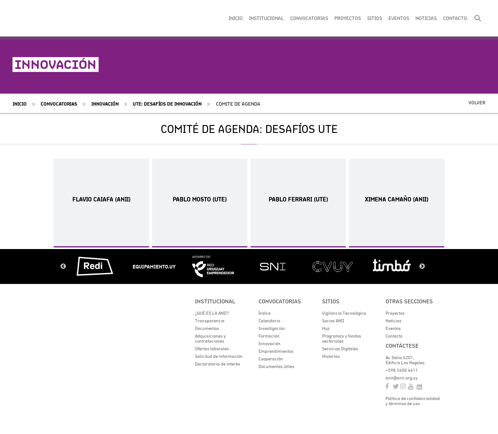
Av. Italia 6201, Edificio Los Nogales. (406, 360)
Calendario (269, 320)
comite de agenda (238, 104)
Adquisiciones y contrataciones (210, 338)
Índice (265, 313)
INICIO (236, 18)
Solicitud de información (219, 356)
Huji (326, 328)
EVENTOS (398, 18)
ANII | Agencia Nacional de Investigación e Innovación (55, 18)
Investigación (272, 328)
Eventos (393, 328)
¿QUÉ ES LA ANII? (212, 313)
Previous (63, 266)
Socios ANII (333, 320)
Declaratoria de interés (217, 363)
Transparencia (210, 320)
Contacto (394, 336)
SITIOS (374, 18)
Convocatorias (59, 104)
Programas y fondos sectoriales (341, 338)
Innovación (105, 104)
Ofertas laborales (212, 348)
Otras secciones (409, 301)
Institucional (215, 301)
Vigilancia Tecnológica (344, 313)
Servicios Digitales (340, 348)
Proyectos (395, 313)
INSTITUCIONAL (266, 18)
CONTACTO (455, 18)
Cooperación (271, 358)
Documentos (207, 328)
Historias (331, 356)
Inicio (20, 104)
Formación (269, 336)
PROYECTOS (347, 18)
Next (422, 266)
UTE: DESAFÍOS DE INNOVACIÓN (167, 104)
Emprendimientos (276, 351)
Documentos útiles (276, 366)
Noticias (393, 320)
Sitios (331, 301)
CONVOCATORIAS (309, 18)
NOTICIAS (426, 18)
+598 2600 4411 (402, 370)
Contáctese (402, 345)
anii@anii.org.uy (402, 377)
